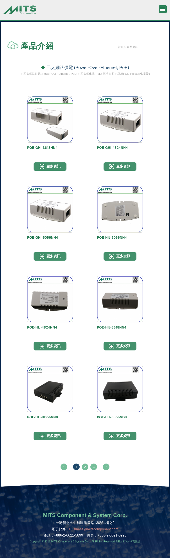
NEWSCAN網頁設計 (128, 541)
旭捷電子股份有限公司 (19, 12)
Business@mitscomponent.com (93, 529)
